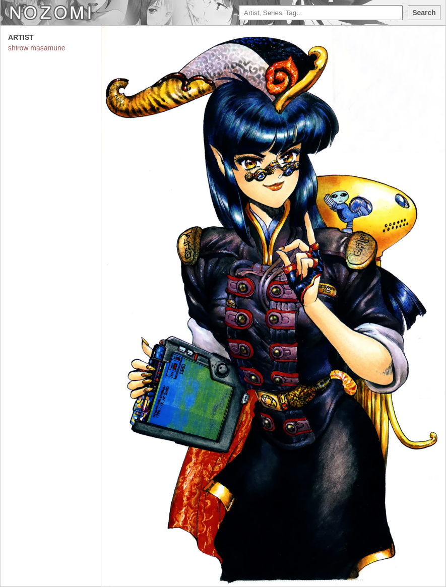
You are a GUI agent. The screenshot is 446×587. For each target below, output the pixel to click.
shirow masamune (37, 48)
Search (424, 13)
